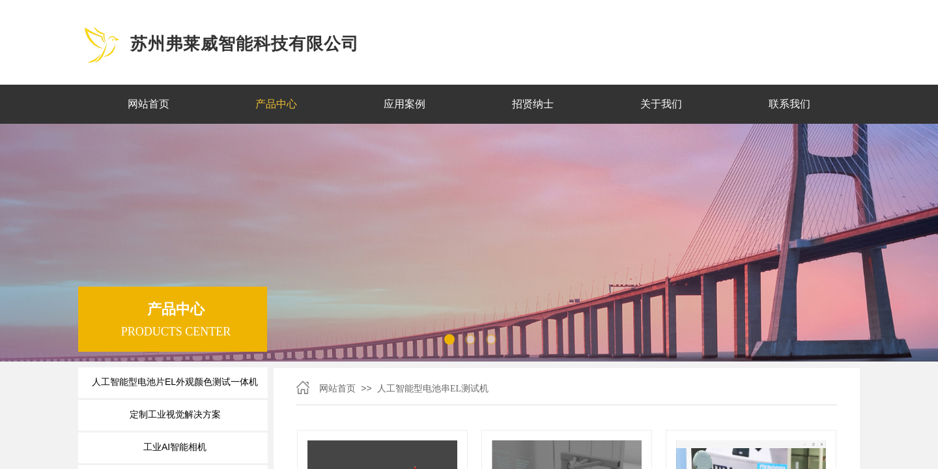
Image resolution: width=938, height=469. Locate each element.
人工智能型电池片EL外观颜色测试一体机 (175, 382)
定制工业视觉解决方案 (175, 414)
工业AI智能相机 (174, 447)
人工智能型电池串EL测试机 (433, 388)
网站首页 (337, 388)
